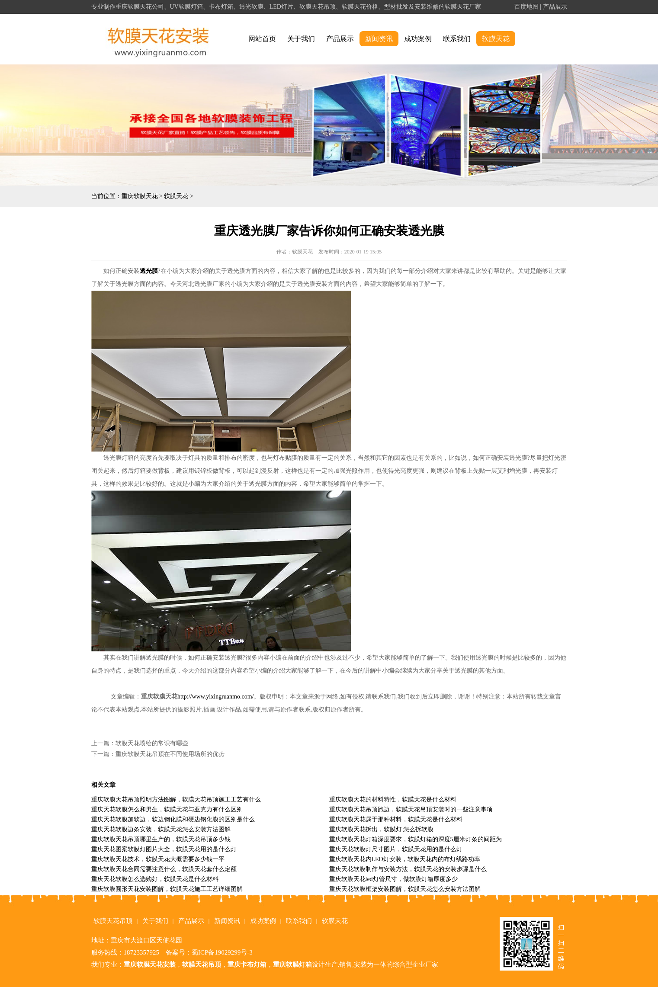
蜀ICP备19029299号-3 (222, 952)
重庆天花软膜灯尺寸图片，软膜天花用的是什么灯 (395, 849)
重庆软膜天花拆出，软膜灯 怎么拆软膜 (381, 829)
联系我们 (457, 38)
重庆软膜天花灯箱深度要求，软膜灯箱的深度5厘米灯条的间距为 (415, 839)
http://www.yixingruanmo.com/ (215, 696)
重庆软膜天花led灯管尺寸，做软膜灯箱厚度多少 (393, 879)
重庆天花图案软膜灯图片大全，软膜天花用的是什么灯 (164, 849)
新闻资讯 (379, 38)
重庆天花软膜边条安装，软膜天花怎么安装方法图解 (161, 829)
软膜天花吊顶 (112, 920)
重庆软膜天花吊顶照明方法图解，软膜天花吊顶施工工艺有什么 (176, 799)
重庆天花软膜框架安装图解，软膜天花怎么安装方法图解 (405, 889)
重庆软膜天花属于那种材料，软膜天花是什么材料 (395, 819)
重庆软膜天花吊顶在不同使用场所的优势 (170, 754)
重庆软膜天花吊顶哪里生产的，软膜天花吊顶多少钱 (161, 839)
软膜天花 (496, 38)
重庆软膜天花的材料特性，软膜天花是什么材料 (392, 799)
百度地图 (526, 6)
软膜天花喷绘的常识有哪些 (152, 743)
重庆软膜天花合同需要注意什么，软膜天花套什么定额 (164, 869)
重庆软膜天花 (140, 196)
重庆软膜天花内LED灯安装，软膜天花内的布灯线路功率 (404, 859)
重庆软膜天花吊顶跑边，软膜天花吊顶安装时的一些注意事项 (411, 809)
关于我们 (301, 38)
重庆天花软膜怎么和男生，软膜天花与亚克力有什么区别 (167, 809)
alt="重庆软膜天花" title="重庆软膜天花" (158, 39)
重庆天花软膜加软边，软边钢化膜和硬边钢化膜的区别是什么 (173, 819)
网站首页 (262, 38)
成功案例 (418, 38)
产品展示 (555, 6)
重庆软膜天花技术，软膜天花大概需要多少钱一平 (158, 859)
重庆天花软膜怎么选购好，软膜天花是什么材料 (154, 879)
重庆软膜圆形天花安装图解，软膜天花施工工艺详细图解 (167, 889)
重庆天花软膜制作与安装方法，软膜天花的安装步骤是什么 (408, 869)
